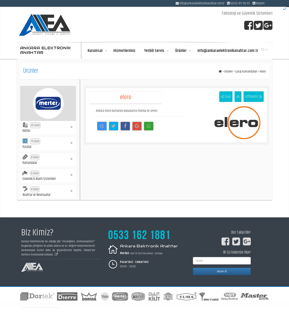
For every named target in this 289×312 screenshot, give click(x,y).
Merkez (124, 253)
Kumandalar (31, 160)
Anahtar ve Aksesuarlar (36, 192)
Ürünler (228, 71)
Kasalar (31, 144)
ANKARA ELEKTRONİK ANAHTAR (45, 50)
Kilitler (31, 128)
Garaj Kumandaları (246, 71)
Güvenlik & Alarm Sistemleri (39, 176)
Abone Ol (222, 271)
